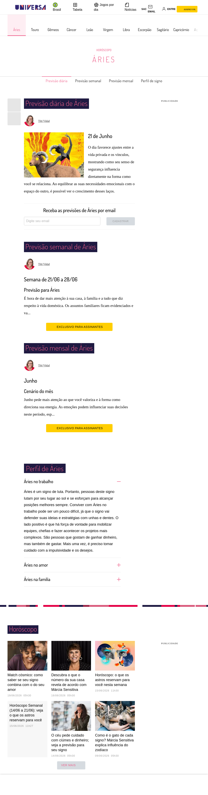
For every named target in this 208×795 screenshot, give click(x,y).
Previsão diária (50, 81)
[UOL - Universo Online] (49, 7)
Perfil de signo (158, 81)
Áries (104, 59)
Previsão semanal (86, 81)
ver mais (71, 765)
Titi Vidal (44, 121)
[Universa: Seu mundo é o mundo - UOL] (30, 7)
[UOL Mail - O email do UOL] (154, 9)
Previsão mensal (123, 81)
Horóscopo (104, 50)
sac (143, 9)
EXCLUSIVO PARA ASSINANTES (79, 326)
